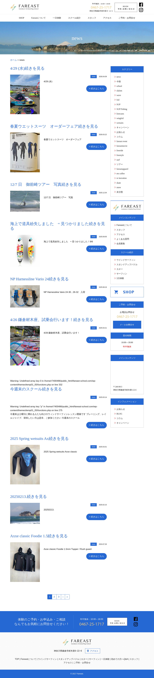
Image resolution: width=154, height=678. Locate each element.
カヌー (120, 269)
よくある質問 (123, 239)
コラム (120, 137)
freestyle (120, 155)
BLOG (119, 414)
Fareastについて (38, 18)
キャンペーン (123, 127)
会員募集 (121, 243)
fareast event (122, 141)
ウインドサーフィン (126, 260)
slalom (119, 91)
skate (119, 183)
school (119, 86)
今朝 (119, 81)
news (119, 77)
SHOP (21, 18)
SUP (118, 104)
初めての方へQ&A (119, 659)
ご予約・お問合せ (127, 18)
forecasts (120, 114)
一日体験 (57, 18)
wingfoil (120, 118)
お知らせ (121, 132)
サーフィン (122, 274)
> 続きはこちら (96, 88)
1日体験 (120, 278)
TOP (17, 659)
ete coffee (121, 173)
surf (118, 160)
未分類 (120, 192)
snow (119, 187)
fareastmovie (122, 146)
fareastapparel (122, 169)
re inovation (122, 178)
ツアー (120, 164)
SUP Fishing (122, 109)
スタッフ (92, 18)
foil (118, 100)
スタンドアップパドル (127, 264)
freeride (120, 150)
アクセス (107, 18)
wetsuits (120, 123)
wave (119, 95)
